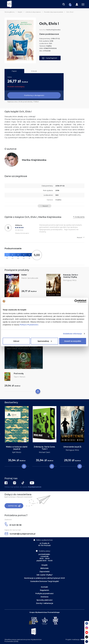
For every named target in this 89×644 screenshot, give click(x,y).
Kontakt (44, 587)
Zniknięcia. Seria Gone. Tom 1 (44, 448)
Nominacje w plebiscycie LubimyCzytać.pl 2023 (44, 578)
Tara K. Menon (19, 377)
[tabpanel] (17, 436)
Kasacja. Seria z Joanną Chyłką (70, 276)
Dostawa (44, 597)
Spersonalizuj (45, 341)
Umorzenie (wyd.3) (72, 447)
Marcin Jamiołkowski (29, 278)
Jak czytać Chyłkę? (45, 575)
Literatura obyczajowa (33, 12)
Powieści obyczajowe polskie (53, 12)
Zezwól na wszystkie (72, 341)
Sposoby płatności (44, 600)
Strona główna (9, 12)
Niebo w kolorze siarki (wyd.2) (16, 448)
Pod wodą (19, 373)
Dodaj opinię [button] (79, 217)
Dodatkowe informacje (72, 334)
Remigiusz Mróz (69, 280)
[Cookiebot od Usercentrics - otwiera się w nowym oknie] (76, 301)
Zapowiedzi (45, 571)
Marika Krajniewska (53, 30)
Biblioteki (44, 568)
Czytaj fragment (49, 58)
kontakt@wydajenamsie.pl (20, 534)
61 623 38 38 (13, 525)
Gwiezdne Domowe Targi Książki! (44, 581)
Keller (24, 275)
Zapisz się (14, 506)
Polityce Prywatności (29, 325)
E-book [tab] (34, 71)
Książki (20, 12)
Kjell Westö (16, 452)
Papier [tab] (14, 71)
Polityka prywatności (44, 593)
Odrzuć (16, 341)
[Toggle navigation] (63, 4)
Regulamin (44, 590)
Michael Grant (44, 452)
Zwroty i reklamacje (44, 603)
